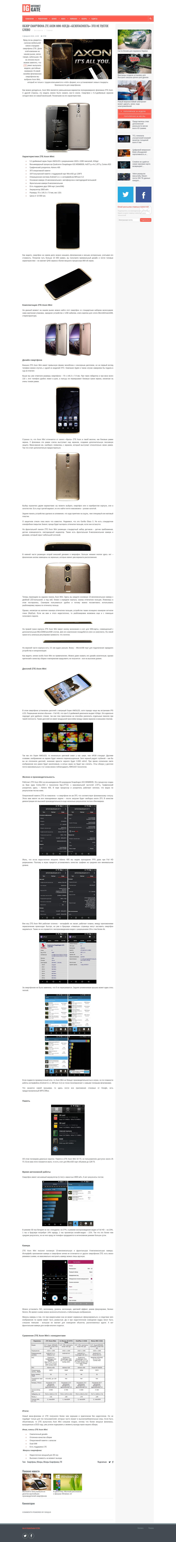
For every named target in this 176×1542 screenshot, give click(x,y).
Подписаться (146, 220)
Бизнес (53, 18)
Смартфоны (31, 1461)
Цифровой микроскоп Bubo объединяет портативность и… (141, 152)
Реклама (151, 1528)
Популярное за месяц (134, 116)
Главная (49, 30)
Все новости (38, 30)
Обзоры (83, 18)
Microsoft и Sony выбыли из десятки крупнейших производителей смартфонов (34, 1494)
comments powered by (36, 1512)
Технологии (29, 18)
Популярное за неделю (134, 111)
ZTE (25, 65)
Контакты (140, 1528)
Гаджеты (93, 18)
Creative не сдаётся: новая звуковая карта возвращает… (141, 164)
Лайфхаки (72, 18)
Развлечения (41, 18)
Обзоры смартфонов (51, 1461)
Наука (62, 18)
